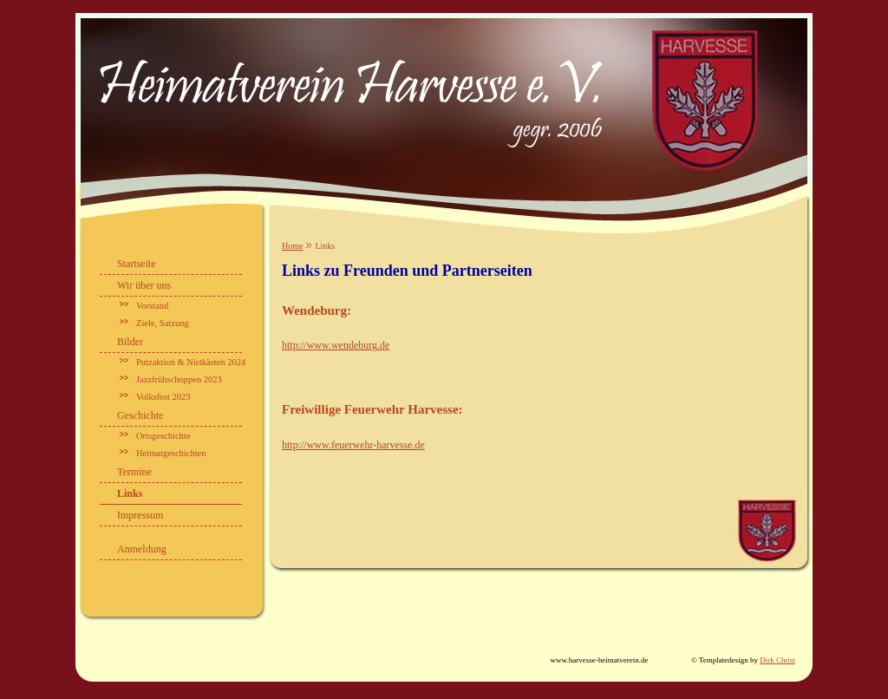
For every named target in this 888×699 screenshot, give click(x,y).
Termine (134, 472)
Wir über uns (144, 285)
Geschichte (140, 415)
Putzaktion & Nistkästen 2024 (190, 362)
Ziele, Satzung (162, 323)
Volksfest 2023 (163, 397)
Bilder (130, 342)
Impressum (140, 515)
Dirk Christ (777, 660)
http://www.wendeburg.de (335, 345)
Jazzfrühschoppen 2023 (179, 379)
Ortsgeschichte (163, 436)
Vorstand (152, 305)
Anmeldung (141, 549)
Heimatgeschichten (171, 453)
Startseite (136, 264)
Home (292, 246)
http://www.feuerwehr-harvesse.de (353, 445)
